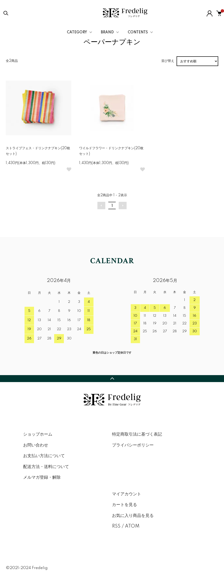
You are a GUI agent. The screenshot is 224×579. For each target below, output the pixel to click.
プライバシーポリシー (133, 445)
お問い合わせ (35, 445)
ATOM (132, 526)
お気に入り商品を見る (133, 515)
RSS (116, 526)
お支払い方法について (44, 456)
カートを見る (124, 505)
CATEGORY (77, 32)
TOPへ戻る (112, 378)
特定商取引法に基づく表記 (137, 434)
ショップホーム (37, 434)
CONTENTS (138, 32)
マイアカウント (126, 494)
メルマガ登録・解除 (42, 477)
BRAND (107, 32)
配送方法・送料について (46, 467)
